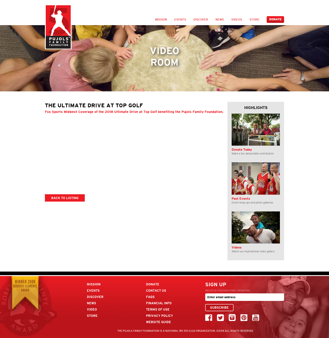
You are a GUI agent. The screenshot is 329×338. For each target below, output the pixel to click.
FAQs (150, 297)
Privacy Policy (159, 315)
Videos (236, 19)
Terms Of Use (158, 309)
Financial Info (159, 303)
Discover (200, 19)
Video (92, 309)
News (219, 19)
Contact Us (156, 290)
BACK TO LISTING (64, 198)
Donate (275, 19)
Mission (161, 19)
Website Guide (158, 322)
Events (180, 19)
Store (254, 19)
